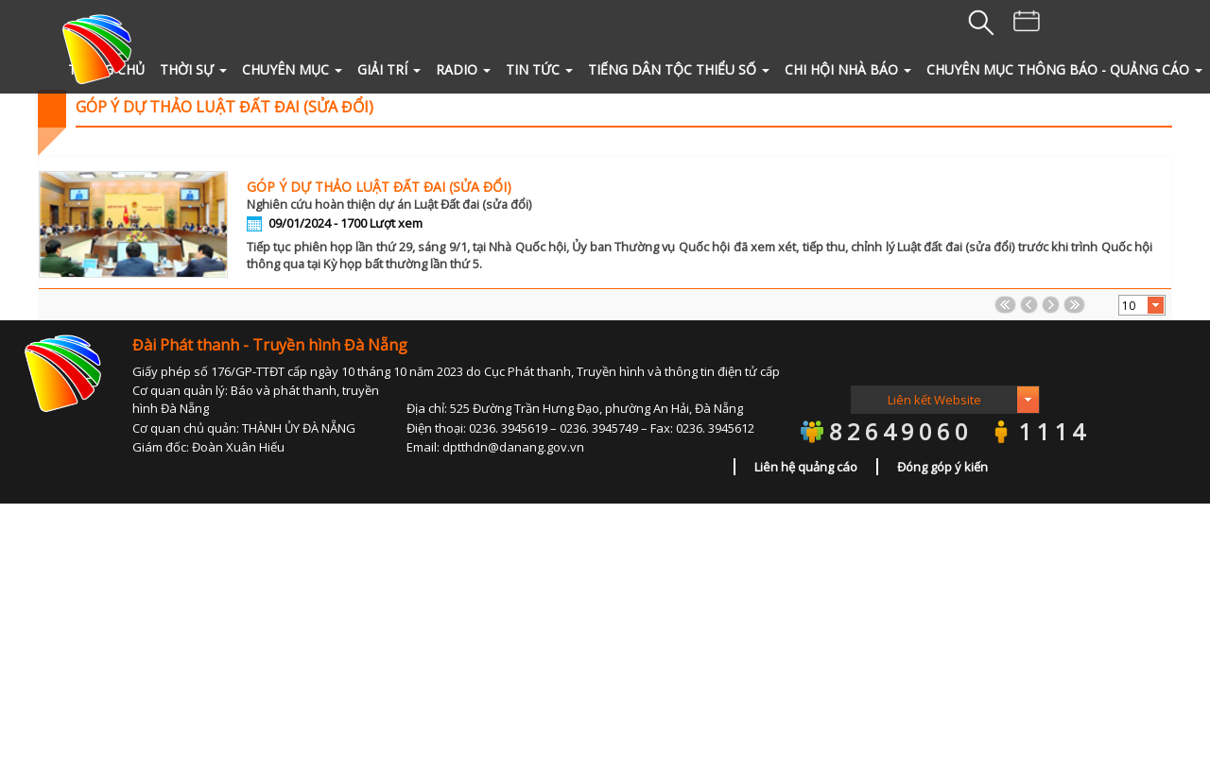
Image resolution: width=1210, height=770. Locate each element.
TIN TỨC (539, 69)
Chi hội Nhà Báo (848, 69)
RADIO (463, 69)
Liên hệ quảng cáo (805, 466)
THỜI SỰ (193, 69)
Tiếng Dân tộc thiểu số (678, 69)
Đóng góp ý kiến (942, 466)
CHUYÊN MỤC (292, 69)
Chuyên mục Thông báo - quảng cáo (1064, 69)
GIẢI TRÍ (389, 69)
